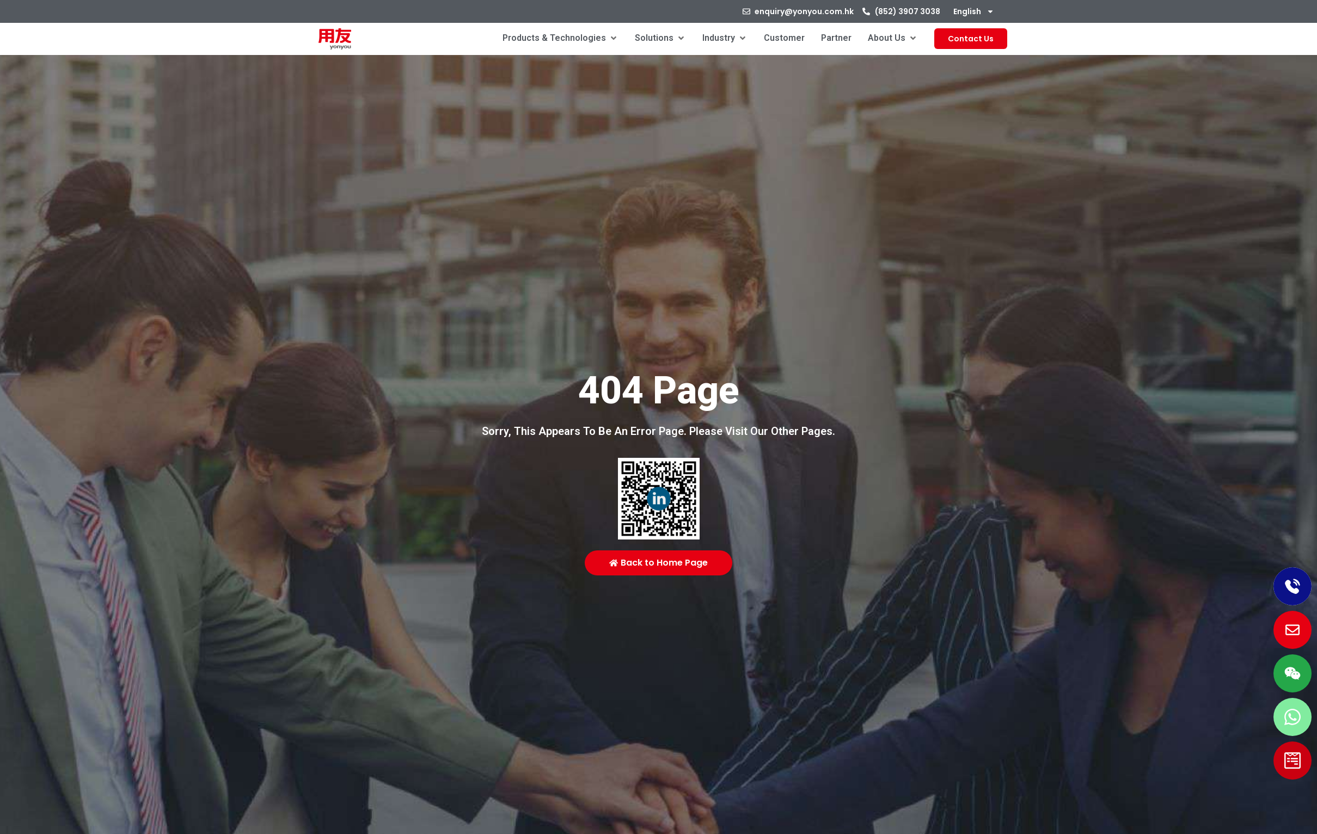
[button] (560, 38)
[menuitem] (973, 11)
